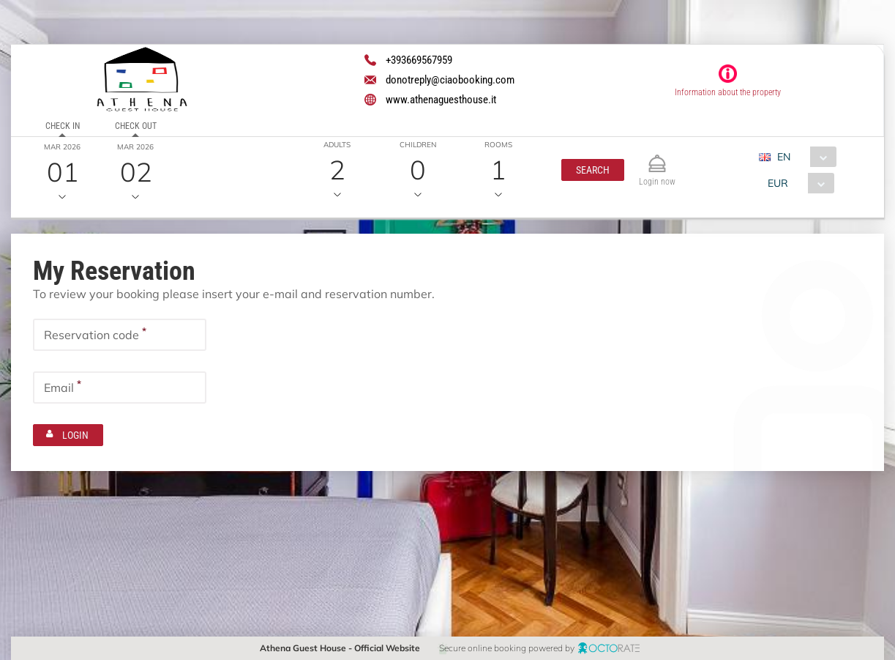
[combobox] (802, 156)
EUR (777, 183)
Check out (136, 126)
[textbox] (119, 335)
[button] (592, 170)
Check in (62, 126)
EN (783, 156)
